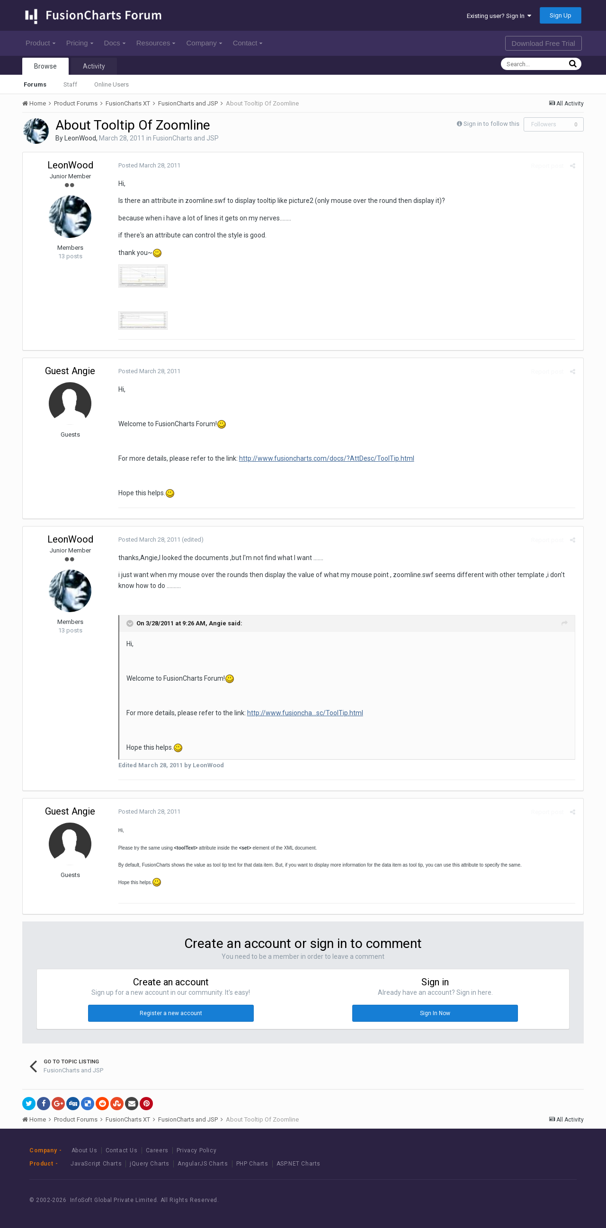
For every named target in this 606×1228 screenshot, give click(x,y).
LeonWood (80, 138)
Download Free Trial (543, 43)
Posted (148, 165)
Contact (248, 43)
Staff (70, 84)
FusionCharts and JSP (186, 138)
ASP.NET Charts (298, 1163)
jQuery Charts (149, 1163)
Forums (35, 84)
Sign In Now (435, 1013)
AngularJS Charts (203, 1163)
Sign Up (560, 15)
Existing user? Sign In (499, 15)
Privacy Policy (196, 1150)
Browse (45, 66)
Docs (114, 43)
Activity (94, 66)
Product (40, 43)
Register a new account (171, 1013)
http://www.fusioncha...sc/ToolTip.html (304, 713)
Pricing (79, 43)
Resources (156, 43)
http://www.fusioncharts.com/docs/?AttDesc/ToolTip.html (325, 458)
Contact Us (122, 1150)
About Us (84, 1150)
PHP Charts (252, 1163)
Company (204, 43)
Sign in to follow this (491, 123)
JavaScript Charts (96, 1163)
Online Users (111, 84)
